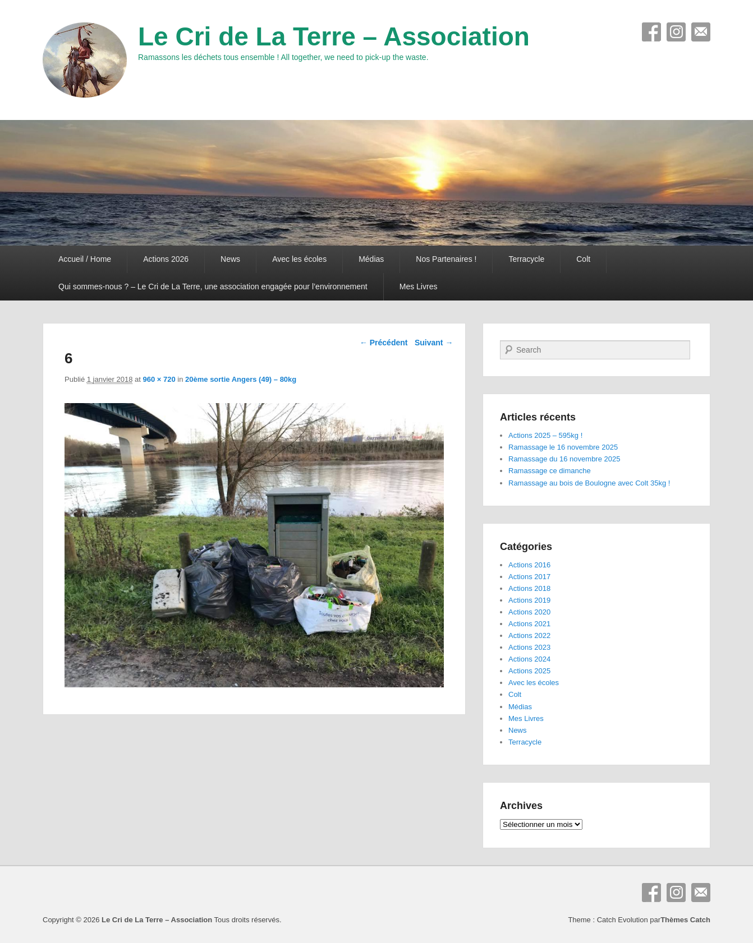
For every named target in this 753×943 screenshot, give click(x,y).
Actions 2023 (529, 647)
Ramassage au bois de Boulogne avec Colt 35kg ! (589, 483)
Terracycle (526, 259)
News (230, 259)
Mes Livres (419, 286)
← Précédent (384, 342)
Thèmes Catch (685, 920)
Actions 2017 (529, 576)
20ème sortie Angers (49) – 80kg (240, 379)
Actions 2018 (529, 588)
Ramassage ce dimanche (549, 470)
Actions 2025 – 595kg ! (545, 435)
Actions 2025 (529, 671)
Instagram (676, 31)
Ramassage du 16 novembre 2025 (564, 459)
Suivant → (434, 342)
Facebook (651, 31)
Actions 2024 (529, 659)
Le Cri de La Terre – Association (334, 36)
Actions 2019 (529, 600)
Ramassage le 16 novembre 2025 (563, 447)
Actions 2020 (529, 612)
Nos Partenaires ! (446, 259)
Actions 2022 (529, 635)
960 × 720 (159, 379)
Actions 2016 (529, 565)
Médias (371, 259)
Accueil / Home (84, 259)
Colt (583, 259)
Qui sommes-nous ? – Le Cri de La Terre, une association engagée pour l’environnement (213, 286)
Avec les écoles (299, 259)
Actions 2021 (529, 624)
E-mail (700, 31)
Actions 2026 (166, 259)
